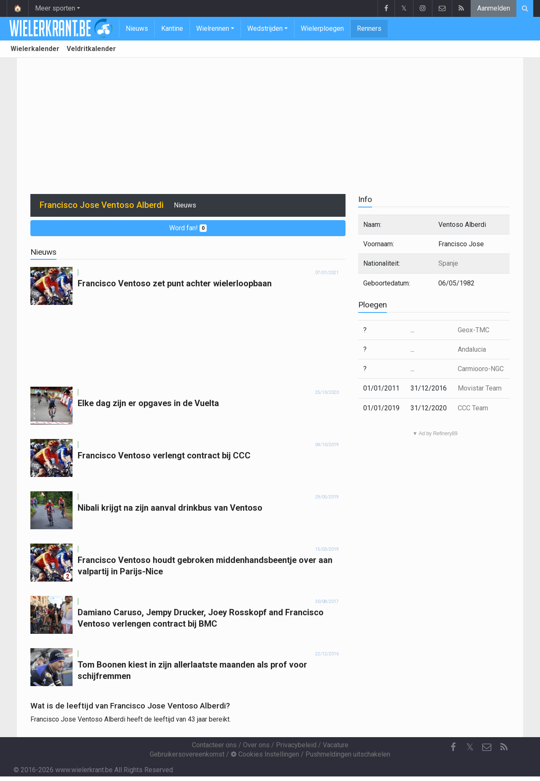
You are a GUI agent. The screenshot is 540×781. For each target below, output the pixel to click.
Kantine (172, 28)
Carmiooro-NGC (481, 369)
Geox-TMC (473, 330)
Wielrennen (212, 28)
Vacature (335, 745)
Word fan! (188, 228)
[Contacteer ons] (486, 747)
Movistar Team (480, 388)
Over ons (256, 745)
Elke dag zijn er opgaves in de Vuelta (148, 403)
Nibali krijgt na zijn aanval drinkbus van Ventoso (170, 508)
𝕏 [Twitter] (470, 747)
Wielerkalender (35, 49)
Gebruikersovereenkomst (187, 754)
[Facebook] (453, 747)
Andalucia (472, 349)
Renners (369, 28)
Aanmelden (493, 8)
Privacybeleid (296, 745)
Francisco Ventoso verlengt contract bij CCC (164, 455)
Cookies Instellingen (265, 754)
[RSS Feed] (503, 747)
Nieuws (137, 28)
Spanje (448, 263)
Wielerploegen (322, 28)
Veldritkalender (91, 49)
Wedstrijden (265, 28)
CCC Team (473, 408)
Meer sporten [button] (55, 8)
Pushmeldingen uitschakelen (347, 754)
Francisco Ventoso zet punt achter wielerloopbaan (175, 283)
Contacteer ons (214, 745)
